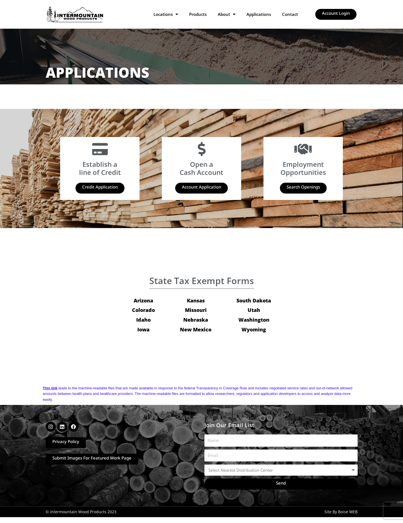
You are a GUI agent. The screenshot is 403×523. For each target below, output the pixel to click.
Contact (290, 14)
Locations (165, 14)
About (226, 14)
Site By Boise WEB (341, 512)
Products (198, 14)
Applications (258, 14)
